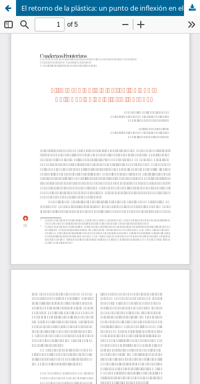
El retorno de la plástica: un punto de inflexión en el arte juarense (110, 8)
